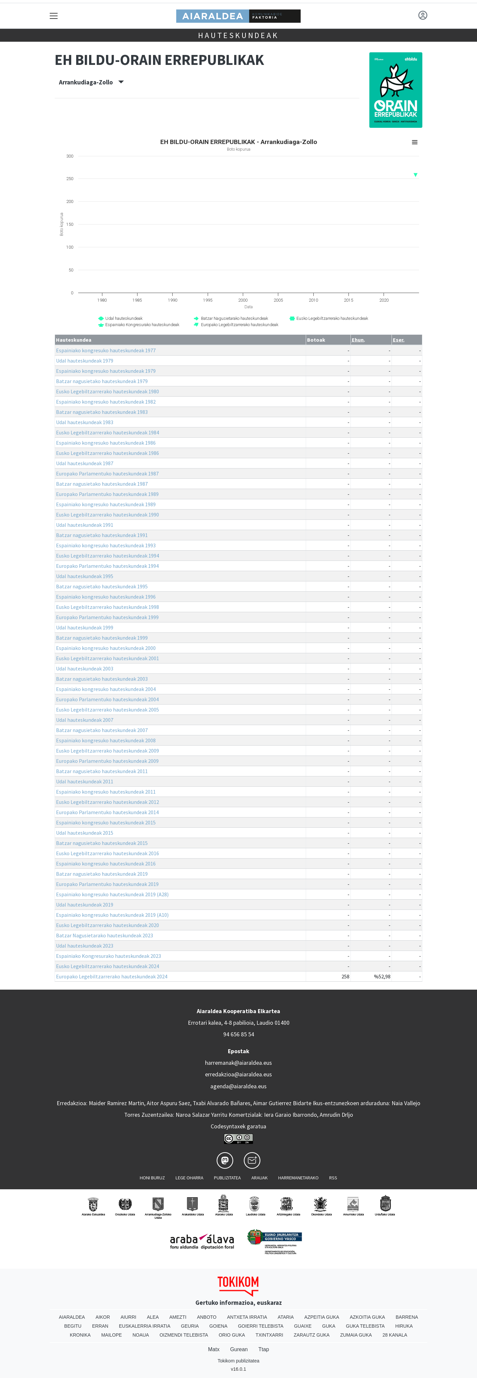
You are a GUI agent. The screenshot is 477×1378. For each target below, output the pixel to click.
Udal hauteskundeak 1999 (84, 627)
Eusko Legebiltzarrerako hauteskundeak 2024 (107, 966)
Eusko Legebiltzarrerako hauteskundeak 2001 (107, 658)
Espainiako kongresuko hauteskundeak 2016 (106, 863)
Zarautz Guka (312, 1335)
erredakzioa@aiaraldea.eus (238, 1074)
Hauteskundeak (238, 35)
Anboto (207, 1317)
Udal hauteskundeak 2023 (84, 945)
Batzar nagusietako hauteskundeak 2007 (102, 730)
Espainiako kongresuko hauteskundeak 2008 (106, 740)
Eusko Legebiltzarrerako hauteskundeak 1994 (107, 555)
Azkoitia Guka (367, 1317)
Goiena (218, 1326)
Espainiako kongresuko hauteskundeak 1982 (106, 401)
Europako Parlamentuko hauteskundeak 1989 (107, 494)
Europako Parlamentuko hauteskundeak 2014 (107, 812)
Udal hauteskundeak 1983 (84, 422)
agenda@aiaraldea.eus (238, 1086)
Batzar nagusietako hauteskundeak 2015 (102, 843)
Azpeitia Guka (321, 1317)
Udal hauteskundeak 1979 (84, 360)
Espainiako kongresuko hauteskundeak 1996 (106, 596)
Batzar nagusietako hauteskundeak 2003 (102, 678)
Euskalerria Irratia (144, 1326)
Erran (100, 1326)
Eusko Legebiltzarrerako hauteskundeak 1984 (107, 432)
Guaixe (303, 1326)
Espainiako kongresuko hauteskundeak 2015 (106, 822)
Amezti (177, 1317)
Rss (333, 1178)
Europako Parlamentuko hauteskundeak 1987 (107, 473)
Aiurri (128, 1317)
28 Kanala (395, 1335)
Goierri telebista (260, 1326)
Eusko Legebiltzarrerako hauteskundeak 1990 (107, 514)
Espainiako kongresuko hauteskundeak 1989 (106, 504)
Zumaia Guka (356, 1335)
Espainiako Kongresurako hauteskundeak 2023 (108, 956)
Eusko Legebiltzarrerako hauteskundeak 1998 (107, 607)
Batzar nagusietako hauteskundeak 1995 (102, 586)
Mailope (111, 1335)
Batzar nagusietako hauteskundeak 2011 (102, 771)
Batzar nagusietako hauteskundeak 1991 (102, 535)
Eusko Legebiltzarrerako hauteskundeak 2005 (107, 709)
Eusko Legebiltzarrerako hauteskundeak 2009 (107, 750)
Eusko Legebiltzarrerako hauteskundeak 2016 (107, 853)
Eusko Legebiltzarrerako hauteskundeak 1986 (107, 453)
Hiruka (404, 1326)
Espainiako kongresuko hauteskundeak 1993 (106, 545)
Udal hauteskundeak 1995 (84, 576)
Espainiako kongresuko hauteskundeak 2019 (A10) (112, 914)
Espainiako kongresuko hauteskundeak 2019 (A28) (112, 894)
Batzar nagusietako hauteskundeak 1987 (102, 483)
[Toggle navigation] (54, 16)
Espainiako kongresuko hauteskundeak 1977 (106, 350)
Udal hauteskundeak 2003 (84, 668)
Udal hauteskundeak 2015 (84, 832)
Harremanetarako (298, 1178)
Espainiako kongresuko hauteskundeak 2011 (106, 791)
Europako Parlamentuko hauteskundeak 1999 (107, 617)
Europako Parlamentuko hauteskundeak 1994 (107, 566)
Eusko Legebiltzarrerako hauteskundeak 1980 (107, 391)
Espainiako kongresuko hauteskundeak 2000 (106, 648)
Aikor (102, 1317)
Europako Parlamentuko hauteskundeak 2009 (107, 761)
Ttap (263, 1349)
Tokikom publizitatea (238, 1360)
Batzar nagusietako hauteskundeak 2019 (102, 873)
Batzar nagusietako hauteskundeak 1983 (102, 412)
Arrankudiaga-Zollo (91, 82)
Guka (329, 1326)
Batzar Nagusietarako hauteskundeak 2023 (104, 935)
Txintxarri (269, 1335)
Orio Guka (232, 1335)
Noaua (140, 1335)
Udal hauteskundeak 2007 (84, 719)
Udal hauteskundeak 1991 (84, 524)
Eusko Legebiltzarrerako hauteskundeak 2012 (107, 802)
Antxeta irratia (247, 1317)
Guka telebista (365, 1326)
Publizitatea (227, 1178)
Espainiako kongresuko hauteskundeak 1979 (106, 371)
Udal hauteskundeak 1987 (84, 463)
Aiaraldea (72, 1317)
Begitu (72, 1326)
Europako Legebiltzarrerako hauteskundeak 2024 (111, 976)
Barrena (407, 1317)
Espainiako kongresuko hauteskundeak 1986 (106, 442)
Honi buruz (152, 1178)
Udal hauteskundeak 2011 (84, 781)
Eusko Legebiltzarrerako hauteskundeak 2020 (107, 925)
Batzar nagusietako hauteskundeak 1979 (102, 381)
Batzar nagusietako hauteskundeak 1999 (102, 637)
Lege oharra (189, 1178)
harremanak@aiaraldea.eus (238, 1062)
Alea (153, 1317)
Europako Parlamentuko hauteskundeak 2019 (107, 884)
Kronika (80, 1335)
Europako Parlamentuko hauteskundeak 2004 (107, 699)
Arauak (259, 1178)
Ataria (286, 1317)
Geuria (190, 1326)
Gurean (239, 1349)
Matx (214, 1349)
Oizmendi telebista (184, 1335)
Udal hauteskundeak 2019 (84, 904)
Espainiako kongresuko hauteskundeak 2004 (106, 689)
